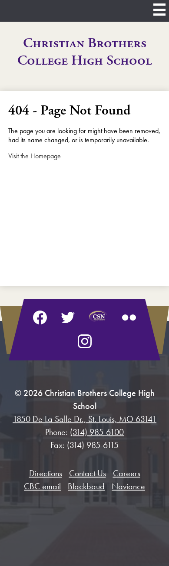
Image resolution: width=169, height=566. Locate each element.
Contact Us (87, 473)
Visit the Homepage (34, 155)
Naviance (128, 486)
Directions (45, 473)
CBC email (42, 486)
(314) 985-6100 (97, 432)
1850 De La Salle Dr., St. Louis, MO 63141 (84, 419)
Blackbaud (86, 486)
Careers (126, 473)
